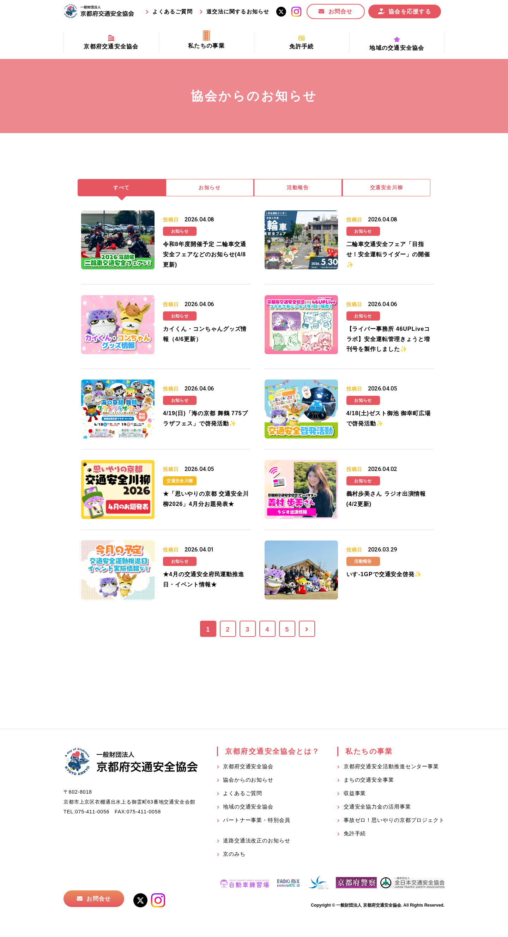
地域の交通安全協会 (248, 808)
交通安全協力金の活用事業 (377, 808)
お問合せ (340, 11)
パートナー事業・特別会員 (256, 821)
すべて (121, 188)
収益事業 (355, 795)
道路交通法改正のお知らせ (256, 842)
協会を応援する (409, 11)
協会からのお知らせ (248, 781)
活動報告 (298, 188)
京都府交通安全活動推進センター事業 (391, 768)
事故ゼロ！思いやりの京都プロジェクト (394, 821)
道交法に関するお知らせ (237, 11)
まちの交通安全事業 (369, 781)
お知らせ (210, 188)
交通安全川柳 (387, 188)
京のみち (234, 855)
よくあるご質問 (172, 11)
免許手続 (355, 835)
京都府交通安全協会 (248, 768)
